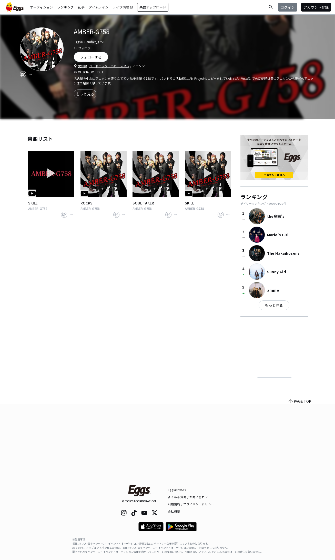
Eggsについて (177, 490)
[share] (23, 74)
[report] (30, 74)
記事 (81, 7)
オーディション (41, 7)
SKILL (32, 202)
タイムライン (98, 7)
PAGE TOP (300, 475)
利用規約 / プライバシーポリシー (191, 504)
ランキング (65, 7)
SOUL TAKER (143, 202)
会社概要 (174, 511)
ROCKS (86, 202)
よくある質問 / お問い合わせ (188, 497)
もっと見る (85, 93)
